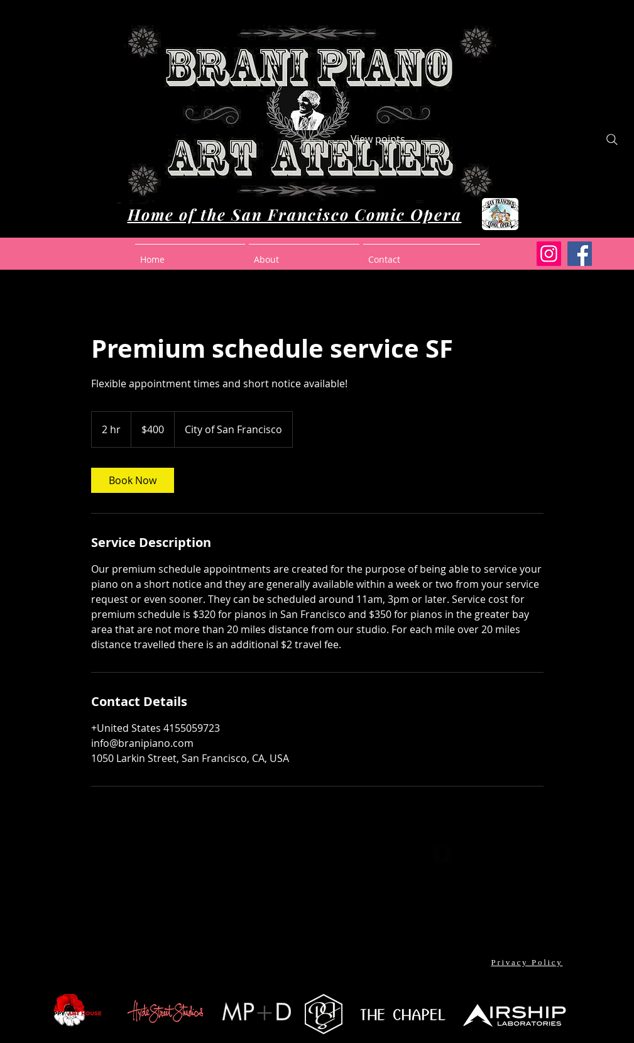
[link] (132, 480)
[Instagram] (549, 253)
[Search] (612, 139)
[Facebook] (579, 253)
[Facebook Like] (317, 970)
